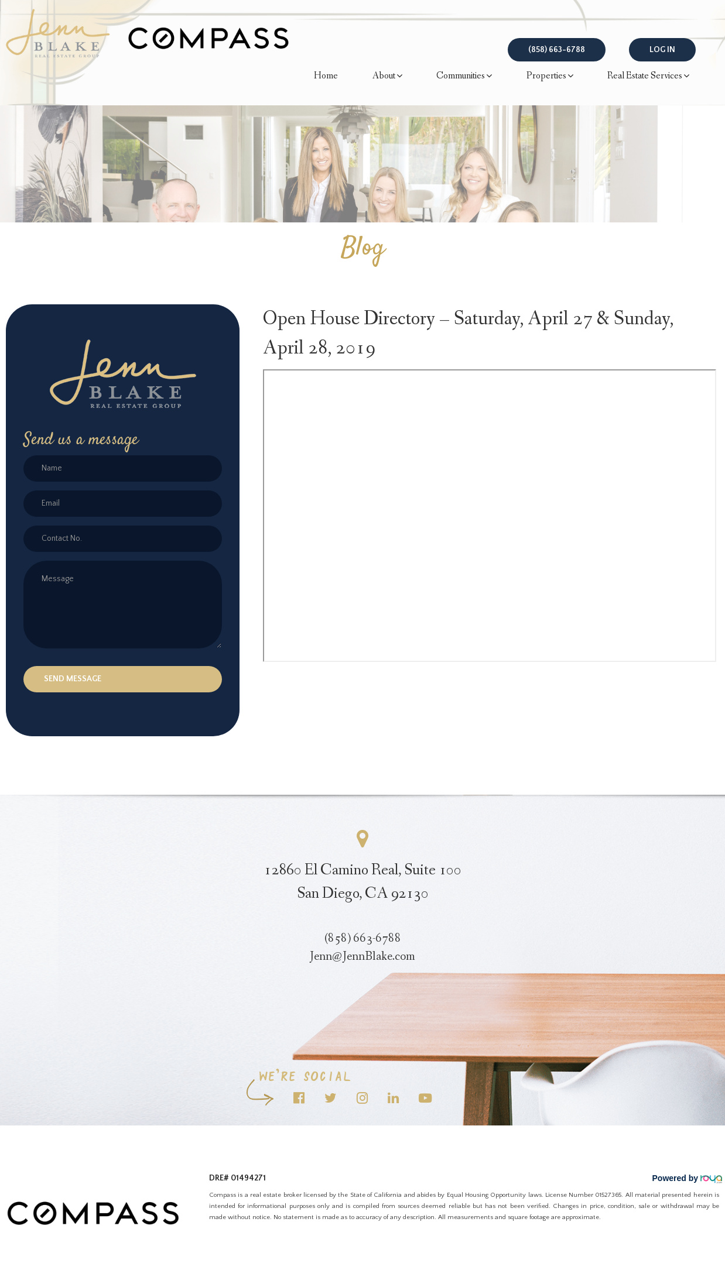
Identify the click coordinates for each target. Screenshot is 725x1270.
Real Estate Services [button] (648, 76)
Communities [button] (464, 76)
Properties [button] (549, 76)
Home (326, 76)
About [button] (387, 76)
